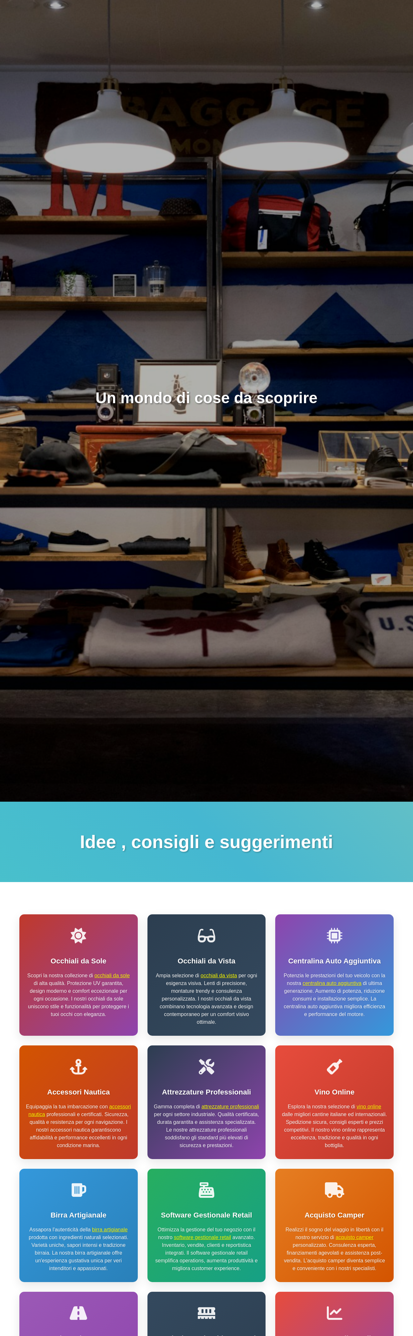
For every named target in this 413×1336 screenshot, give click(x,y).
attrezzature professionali (230, 1106)
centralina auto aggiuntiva (332, 983)
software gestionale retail (202, 1237)
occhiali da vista (219, 975)
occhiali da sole (112, 975)
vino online (369, 1106)
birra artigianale (109, 1229)
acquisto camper (354, 1237)
